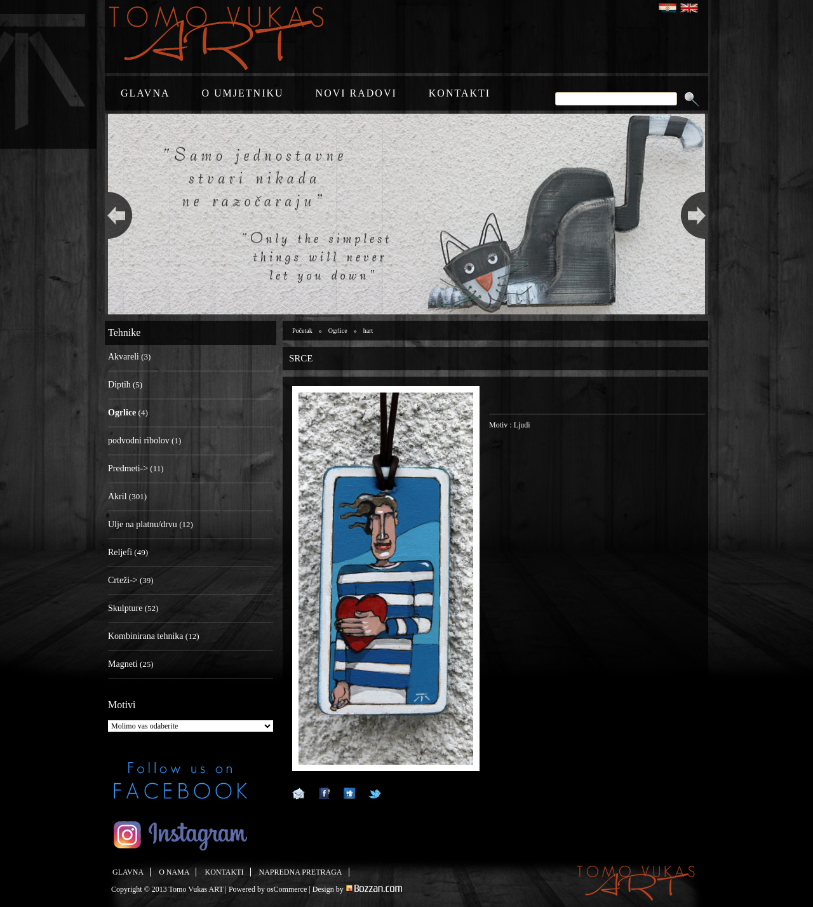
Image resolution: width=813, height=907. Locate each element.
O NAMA (174, 872)
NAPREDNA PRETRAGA (300, 872)
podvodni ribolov (139, 440)
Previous (116, 214)
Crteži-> (123, 580)
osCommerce (287, 889)
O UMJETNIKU (242, 93)
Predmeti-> (128, 468)
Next (696, 214)
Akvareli (123, 356)
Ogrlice (337, 330)
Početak (302, 330)
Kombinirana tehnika (146, 636)
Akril (117, 496)
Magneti (123, 664)
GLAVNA (145, 93)
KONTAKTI (459, 93)
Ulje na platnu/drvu (142, 524)
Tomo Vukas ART (196, 889)
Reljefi (120, 552)
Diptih (119, 384)
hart (368, 330)
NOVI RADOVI (356, 93)
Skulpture (125, 608)
